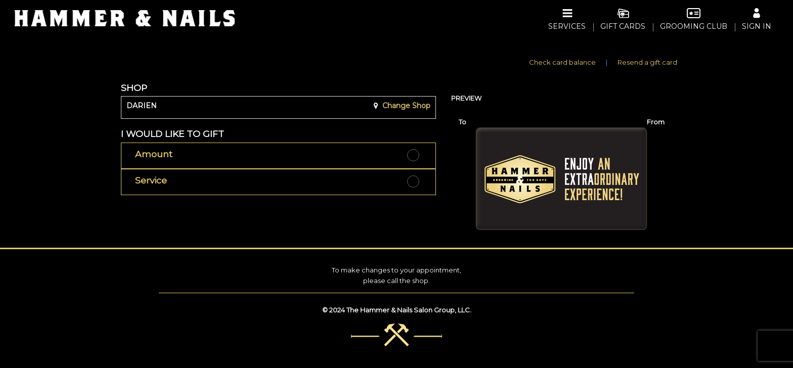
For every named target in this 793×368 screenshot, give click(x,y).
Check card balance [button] (562, 62)
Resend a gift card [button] (647, 62)
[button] (278, 156)
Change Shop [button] (405, 105)
